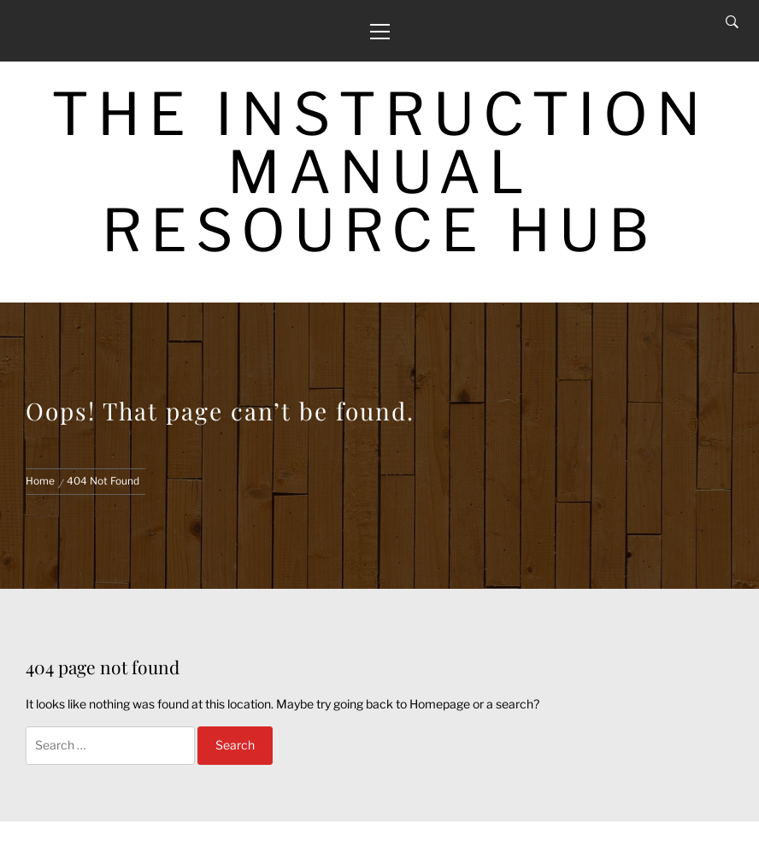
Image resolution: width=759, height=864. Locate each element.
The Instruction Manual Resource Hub (380, 172)
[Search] (732, 22)
